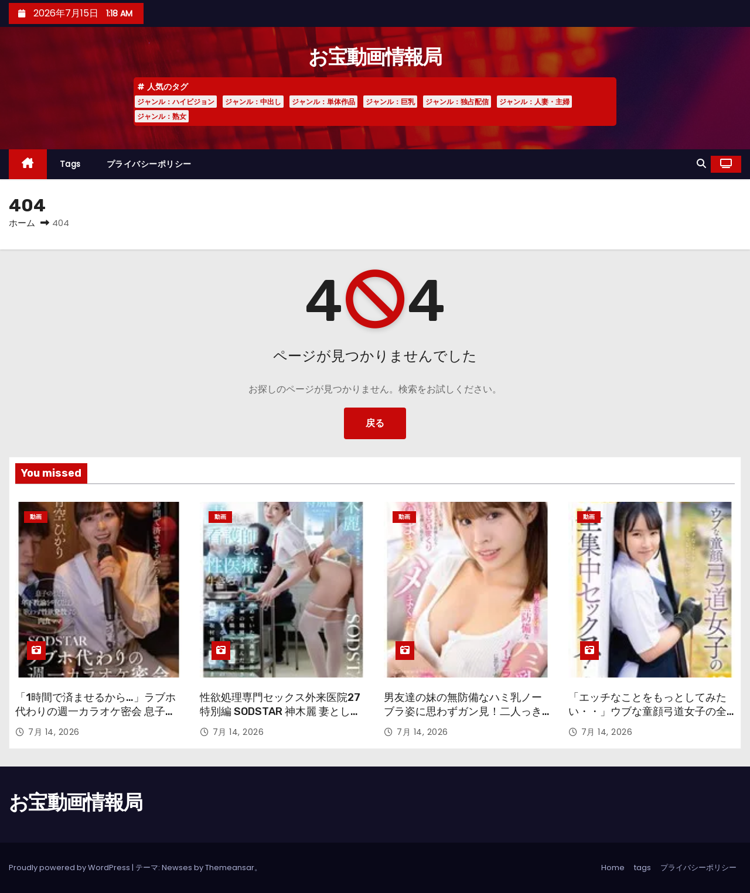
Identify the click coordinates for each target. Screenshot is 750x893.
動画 (36, 516)
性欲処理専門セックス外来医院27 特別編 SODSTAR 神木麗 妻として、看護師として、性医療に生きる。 (280, 718)
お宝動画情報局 (374, 57)
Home (613, 867)
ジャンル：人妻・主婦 (534, 102)
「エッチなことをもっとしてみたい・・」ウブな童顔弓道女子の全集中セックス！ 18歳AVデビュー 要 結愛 (647, 718)
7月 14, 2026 (54, 732)
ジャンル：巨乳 (390, 102)
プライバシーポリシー (149, 164)
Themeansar (229, 867)
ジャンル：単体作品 (323, 102)
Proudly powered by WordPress (70, 867)
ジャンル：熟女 (161, 116)
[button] (701, 163)
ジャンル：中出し (253, 102)
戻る (375, 423)
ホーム (22, 223)
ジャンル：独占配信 (457, 102)
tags (70, 164)
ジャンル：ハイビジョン (175, 102)
